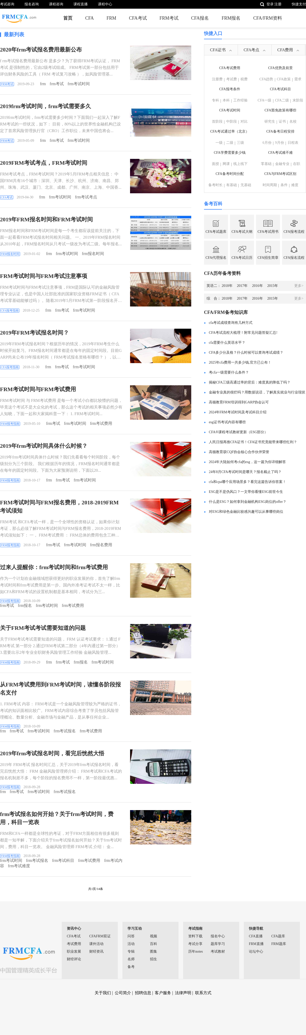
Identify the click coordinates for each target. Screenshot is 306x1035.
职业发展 (74, 951)
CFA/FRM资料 (267, 18)
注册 (278, 4)
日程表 (293, 143)
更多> (298, 286)
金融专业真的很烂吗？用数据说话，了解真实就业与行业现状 (257, 392)
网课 (226, 164)
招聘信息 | (144, 993)
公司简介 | (124, 993)
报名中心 (218, 936)
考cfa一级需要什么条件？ (229, 372)
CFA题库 (278, 936)
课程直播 (80, 4)
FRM (111, 18)
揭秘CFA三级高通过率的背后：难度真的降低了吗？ (249, 382)
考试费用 (74, 944)
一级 (219, 143)
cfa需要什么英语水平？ (227, 342)
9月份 (279, 143)
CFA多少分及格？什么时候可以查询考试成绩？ (246, 352)
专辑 (131, 951)
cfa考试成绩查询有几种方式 (230, 323)
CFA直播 (256, 936)
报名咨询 (31, 4)
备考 (131, 967)
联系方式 (203, 993)
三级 (240, 143)
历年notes (195, 951)
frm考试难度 (19, 866)
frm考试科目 (63, 860)
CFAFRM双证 (100, 936)
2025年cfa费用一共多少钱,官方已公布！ (240, 362)
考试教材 (218, 951)
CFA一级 (264, 100)
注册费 (217, 79)
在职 (296, 164)
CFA (89, 18)
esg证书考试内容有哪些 (227, 422)
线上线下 (240, 164)
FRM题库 (278, 944)
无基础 (245, 185)
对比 (244, 121)
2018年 (229, 286)
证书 (282, 121)
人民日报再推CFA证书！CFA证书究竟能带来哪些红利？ (253, 442)
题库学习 (218, 944)
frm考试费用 (101, 423)
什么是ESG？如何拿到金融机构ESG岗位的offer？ (247, 502)
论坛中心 (256, 951)
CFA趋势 (266, 79)
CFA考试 (138, 18)
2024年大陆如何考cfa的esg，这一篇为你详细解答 (247, 462)
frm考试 (57, 84)
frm (43, 84)
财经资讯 (96, 951)
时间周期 (270, 185)
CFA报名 (200, 18)
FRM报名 (231, 18)
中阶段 (231, 121)
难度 (294, 185)
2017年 (244, 286)
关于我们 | (104, 993)
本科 (226, 100)
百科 (153, 944)
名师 (131, 959)
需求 (297, 79)
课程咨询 (56, 4)
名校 (293, 121)
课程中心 (105, 4)
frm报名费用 (101, 545)
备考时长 (215, 185)
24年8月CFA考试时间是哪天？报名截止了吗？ (245, 472)
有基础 (231, 185)
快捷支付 (299, 4)
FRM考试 (169, 18)
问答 (131, 936)
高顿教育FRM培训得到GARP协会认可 (239, 402)
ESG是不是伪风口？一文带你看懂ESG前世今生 (246, 492)
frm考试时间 (79, 84)
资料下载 (195, 936)
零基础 (266, 164)
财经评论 (74, 959)
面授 (215, 164)
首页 (67, 18)
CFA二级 (282, 100)
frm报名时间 (93, 253)
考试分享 (195, 944)
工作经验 (240, 100)
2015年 (272, 286)
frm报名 (25, 605)
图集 (153, 951)
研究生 (269, 121)
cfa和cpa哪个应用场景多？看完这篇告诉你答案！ (247, 482)
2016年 (259, 286)
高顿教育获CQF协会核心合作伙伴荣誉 (239, 452)
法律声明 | (184, 993)
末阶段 (297, 100)
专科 (215, 100)
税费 (244, 79)
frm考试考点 (86, 197)
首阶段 (217, 121)
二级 (229, 143)
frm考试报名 (65, 731)
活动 (131, 944)
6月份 (267, 143)
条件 (284, 185)
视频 (153, 936)
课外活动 (96, 944)
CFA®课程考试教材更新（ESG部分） (238, 432)
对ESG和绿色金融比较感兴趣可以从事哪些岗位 (246, 512)
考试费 (231, 79)
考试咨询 (7, 4)
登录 (270, 4)
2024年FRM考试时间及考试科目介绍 (237, 412)
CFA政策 (284, 79)
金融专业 (282, 164)
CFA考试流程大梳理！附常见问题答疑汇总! (243, 333)
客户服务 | (164, 993)
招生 (153, 959)
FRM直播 (256, 944)
